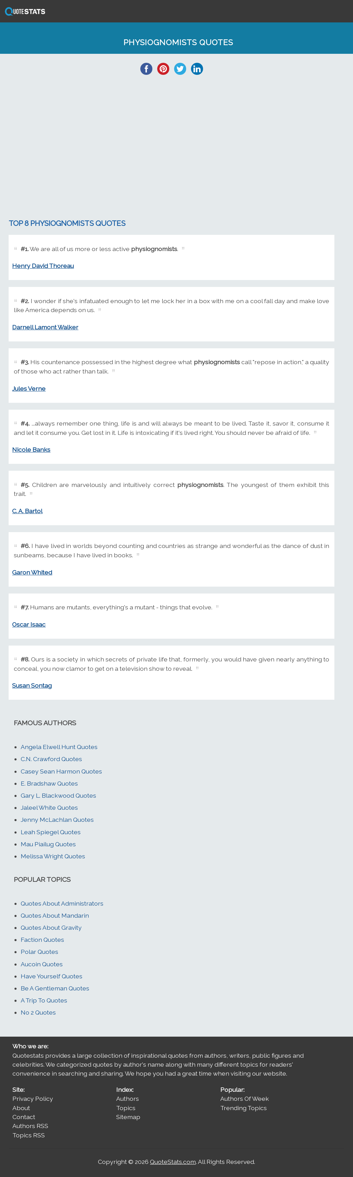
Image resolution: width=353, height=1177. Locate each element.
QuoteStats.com (173, 1161)
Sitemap (128, 1116)
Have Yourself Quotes (51, 976)
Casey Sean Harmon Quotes (61, 771)
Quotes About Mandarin (55, 915)
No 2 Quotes (38, 1012)
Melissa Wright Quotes (53, 856)
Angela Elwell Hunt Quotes (59, 746)
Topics (125, 1107)
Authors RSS (30, 1125)
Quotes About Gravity (51, 927)
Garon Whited (32, 572)
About (21, 1107)
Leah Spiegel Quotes (51, 832)
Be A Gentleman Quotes (55, 988)
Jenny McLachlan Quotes (57, 819)
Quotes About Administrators (62, 903)
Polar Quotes (39, 951)
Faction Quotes (42, 939)
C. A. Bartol (27, 511)
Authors (127, 1098)
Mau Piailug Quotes (48, 844)
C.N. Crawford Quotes (51, 758)
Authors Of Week (244, 1098)
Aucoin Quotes (42, 964)
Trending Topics (243, 1107)
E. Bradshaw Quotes (49, 783)
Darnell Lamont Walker (45, 327)
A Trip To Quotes (44, 1000)
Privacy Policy (32, 1098)
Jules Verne (29, 388)
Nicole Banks (31, 449)
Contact (23, 1116)
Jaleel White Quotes (49, 807)
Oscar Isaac (29, 624)
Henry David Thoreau (43, 265)
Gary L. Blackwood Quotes (58, 795)
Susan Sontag (32, 685)
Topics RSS (28, 1135)
